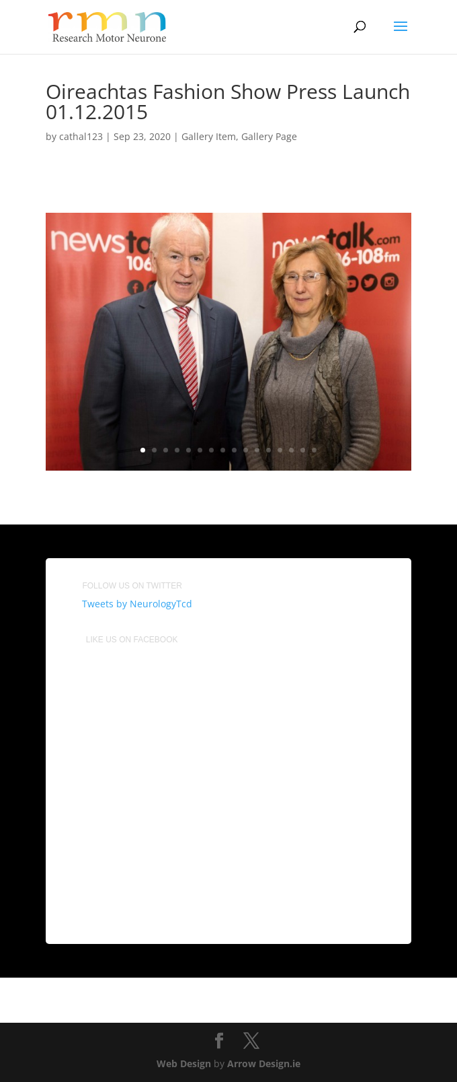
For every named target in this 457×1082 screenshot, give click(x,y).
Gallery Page (269, 136)
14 (291, 450)
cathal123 (81, 136)
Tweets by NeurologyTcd (137, 603)
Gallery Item (208, 136)
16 (314, 450)
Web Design (184, 1063)
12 (268, 450)
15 (302, 450)
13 (280, 450)
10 (245, 450)
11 (257, 450)
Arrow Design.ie (263, 1063)
